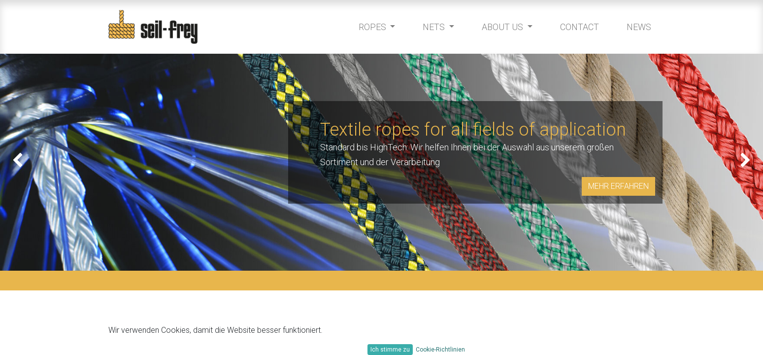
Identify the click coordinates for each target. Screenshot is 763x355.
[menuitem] (577, 26)
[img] (30, 162)
